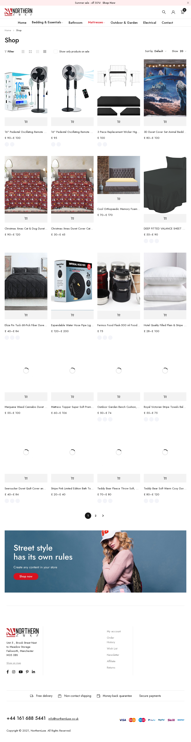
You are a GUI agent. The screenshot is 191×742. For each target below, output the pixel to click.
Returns (111, 668)
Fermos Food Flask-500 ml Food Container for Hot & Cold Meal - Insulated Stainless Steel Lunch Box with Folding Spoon (118, 325)
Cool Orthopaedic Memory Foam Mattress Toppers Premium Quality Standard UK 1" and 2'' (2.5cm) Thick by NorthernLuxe (118, 209)
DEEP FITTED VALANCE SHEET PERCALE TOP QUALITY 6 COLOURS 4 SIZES (165, 228)
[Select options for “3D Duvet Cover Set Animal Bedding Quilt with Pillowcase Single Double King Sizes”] (165, 121)
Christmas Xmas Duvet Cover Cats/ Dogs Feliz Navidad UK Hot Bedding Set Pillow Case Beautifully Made (72, 228)
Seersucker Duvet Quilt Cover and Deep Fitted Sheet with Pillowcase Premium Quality (26, 488)
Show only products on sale (74, 51)
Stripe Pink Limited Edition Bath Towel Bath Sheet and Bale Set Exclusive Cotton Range (72, 488)
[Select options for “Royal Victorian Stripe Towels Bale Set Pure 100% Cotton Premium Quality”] (165, 396)
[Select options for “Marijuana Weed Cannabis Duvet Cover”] (26, 396)
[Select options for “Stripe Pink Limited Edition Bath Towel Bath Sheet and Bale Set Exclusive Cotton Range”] (72, 478)
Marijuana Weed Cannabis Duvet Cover (26, 407)
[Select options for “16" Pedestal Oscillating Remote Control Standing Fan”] (26, 121)
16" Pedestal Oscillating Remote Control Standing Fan (26, 132)
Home (8, 30)
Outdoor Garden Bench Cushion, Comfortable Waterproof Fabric (118, 407)
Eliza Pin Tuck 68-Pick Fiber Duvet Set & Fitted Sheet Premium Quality (26, 325)
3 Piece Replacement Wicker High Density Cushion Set (118, 132)
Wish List (112, 648)
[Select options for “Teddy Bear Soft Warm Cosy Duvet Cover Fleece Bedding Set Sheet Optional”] (165, 478)
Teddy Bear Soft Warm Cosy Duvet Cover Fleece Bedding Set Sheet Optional (165, 488)
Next (103, 516)
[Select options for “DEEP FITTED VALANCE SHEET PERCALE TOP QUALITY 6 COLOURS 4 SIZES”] (165, 218)
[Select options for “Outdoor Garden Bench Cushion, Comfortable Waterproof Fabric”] (118, 396)
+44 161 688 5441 (26, 718)
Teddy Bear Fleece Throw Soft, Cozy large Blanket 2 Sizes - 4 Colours (118, 488)
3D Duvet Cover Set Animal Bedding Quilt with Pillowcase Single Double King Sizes (165, 132)
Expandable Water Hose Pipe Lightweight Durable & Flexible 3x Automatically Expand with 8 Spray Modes (72, 325)
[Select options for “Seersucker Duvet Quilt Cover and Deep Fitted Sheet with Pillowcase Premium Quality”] (26, 478)
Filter (11, 51)
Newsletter (113, 655)
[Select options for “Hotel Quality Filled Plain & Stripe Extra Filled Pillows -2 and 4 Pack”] (165, 315)
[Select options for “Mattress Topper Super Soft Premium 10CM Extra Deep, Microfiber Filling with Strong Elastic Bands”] (72, 396)
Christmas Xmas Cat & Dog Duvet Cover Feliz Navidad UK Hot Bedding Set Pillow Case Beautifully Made (26, 228)
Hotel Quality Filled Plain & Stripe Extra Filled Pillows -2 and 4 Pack (165, 325)
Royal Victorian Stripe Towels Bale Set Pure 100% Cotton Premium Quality (165, 407)
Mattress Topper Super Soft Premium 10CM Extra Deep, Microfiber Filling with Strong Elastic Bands (72, 407)
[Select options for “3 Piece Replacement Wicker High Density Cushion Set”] (118, 121)
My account (114, 631)
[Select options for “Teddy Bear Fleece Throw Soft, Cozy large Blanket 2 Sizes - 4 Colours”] (118, 478)
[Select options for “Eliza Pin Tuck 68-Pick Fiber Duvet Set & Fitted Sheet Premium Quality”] (26, 315)
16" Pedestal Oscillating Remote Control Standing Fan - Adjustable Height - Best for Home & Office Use (72, 132)
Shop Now (109, 3)
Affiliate (111, 661)
